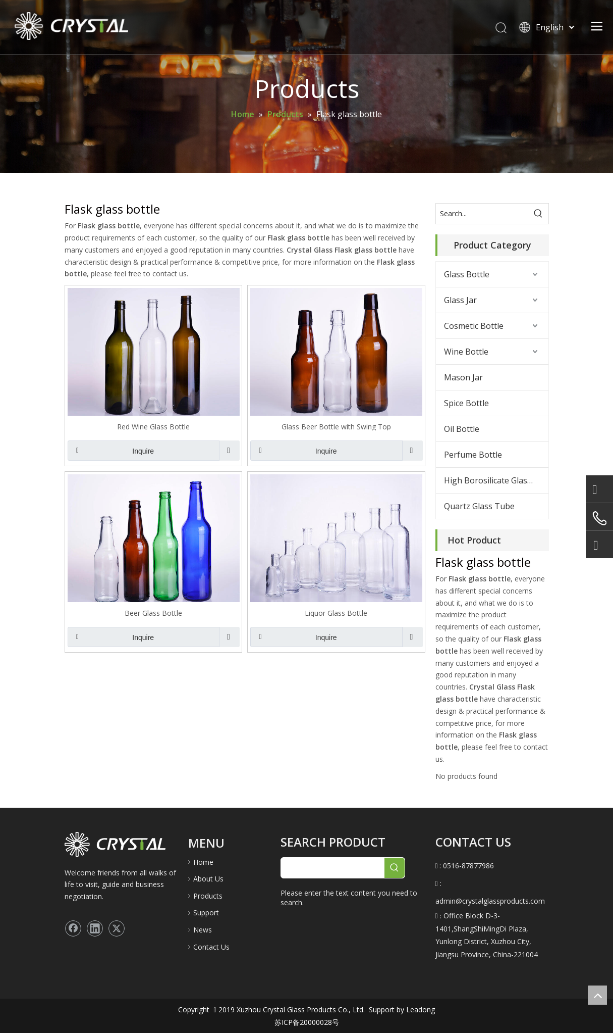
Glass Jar (460, 300)
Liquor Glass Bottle (336, 612)
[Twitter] (116, 928)
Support (206, 912)
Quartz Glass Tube (479, 506)
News (202, 929)
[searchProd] (332, 868)
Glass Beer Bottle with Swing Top (336, 426)
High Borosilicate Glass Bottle (496, 480)
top (597, 995)
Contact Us (211, 947)
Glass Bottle (466, 274)
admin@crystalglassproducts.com (490, 901)
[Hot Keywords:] (538, 214)
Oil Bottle (461, 428)
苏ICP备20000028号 (306, 1022)
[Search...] (482, 214)
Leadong (419, 1009)
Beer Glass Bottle (153, 612)
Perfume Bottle (473, 454)
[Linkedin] (95, 928)
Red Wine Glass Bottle (153, 426)
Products (207, 896)
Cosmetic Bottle (474, 325)
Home (203, 862)
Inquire (111, 450)
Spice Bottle (466, 403)
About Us (208, 878)
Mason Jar (463, 377)
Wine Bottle (466, 351)
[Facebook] (73, 928)
